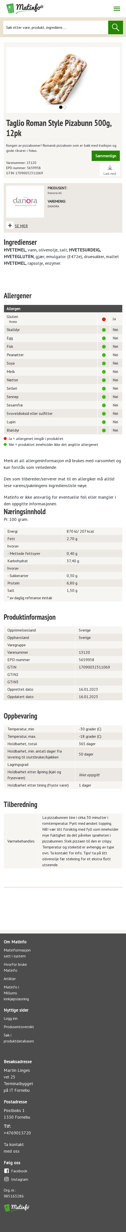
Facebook (15, 1171)
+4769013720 (17, 1133)
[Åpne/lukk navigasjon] (116, 8)
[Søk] (55, 27)
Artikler (10, 978)
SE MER (21, 225)
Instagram (16, 1179)
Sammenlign (105, 155)
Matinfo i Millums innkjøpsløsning (16, 993)
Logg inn (11, 1018)
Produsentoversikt (19, 1026)
